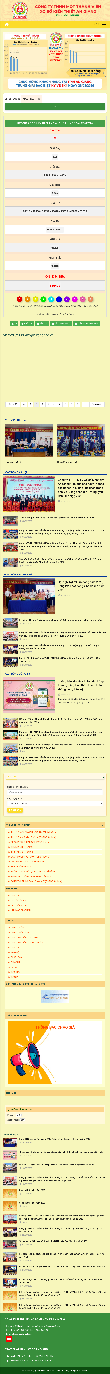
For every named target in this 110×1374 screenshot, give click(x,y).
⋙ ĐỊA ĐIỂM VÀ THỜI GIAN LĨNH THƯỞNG (26, 862)
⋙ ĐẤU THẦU (14, 972)
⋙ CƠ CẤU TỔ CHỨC (17, 900)
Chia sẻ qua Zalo (61, 323)
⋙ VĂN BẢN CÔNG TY (18, 928)
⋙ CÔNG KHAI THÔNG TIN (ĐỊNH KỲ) (24, 937)
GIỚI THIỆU (11, 888)
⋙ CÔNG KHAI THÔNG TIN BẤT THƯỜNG (26, 942)
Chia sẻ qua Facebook (86, 323)
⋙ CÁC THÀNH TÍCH (17, 905)
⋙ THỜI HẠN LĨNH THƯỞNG (20, 852)
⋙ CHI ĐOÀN (14, 962)
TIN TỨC (10, 921)
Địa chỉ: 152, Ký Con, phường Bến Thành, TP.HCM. (30, 1356)
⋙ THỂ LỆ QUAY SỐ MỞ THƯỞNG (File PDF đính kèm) (32, 832)
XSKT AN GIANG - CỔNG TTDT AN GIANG (25, 984)
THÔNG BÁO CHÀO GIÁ (17, 1015)
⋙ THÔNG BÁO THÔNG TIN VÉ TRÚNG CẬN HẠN (29, 876)
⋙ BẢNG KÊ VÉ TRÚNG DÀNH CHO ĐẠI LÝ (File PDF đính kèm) (35, 881)
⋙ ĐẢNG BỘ (13, 952)
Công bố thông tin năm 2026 (32, 1190)
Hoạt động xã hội (65, 462)
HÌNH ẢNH (11, 1093)
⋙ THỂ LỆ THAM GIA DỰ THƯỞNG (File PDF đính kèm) (32, 837)
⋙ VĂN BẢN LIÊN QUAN (18, 933)
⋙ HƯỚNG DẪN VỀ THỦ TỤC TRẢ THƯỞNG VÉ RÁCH (31, 871)
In (14, 323)
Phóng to (26, 323)
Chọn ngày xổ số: (13, 99)
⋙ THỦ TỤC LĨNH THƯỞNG (20, 866)
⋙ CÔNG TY (13, 895)
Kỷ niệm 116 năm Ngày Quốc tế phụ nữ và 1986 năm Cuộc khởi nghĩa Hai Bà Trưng (60, 620)
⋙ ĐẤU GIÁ (13, 977)
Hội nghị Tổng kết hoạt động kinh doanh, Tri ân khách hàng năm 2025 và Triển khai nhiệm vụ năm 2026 (61, 721)
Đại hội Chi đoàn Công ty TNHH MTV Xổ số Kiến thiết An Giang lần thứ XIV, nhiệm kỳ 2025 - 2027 (61, 660)
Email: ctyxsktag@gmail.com (19, 1334)
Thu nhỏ (42, 323)
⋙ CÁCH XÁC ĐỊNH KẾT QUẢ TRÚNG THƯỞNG (28, 857)
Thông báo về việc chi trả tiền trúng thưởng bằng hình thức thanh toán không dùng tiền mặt (81, 685)
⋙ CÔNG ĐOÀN (15, 957)
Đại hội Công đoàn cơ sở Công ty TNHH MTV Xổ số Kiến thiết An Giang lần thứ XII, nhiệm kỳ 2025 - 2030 (60, 1281)
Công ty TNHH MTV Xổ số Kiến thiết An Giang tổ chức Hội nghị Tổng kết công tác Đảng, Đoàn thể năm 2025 (60, 647)
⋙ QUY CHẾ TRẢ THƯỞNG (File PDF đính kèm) (28, 842)
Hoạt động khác (13, 462)
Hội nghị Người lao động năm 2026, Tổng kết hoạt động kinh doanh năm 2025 (81, 586)
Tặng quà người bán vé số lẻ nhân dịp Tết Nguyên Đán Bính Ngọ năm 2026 (56, 517)
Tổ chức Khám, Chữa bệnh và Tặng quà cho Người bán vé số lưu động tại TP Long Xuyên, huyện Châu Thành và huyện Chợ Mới (60, 561)
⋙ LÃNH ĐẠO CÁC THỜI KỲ (20, 910)
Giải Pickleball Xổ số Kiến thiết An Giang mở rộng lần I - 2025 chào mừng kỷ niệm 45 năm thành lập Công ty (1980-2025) (61, 746)
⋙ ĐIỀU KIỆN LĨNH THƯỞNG (20, 847)
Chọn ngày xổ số (15, 798)
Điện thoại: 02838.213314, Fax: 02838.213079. (28, 1361)
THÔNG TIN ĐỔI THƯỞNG (18, 825)
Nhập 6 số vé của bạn (17, 787)
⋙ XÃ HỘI (12, 967)
